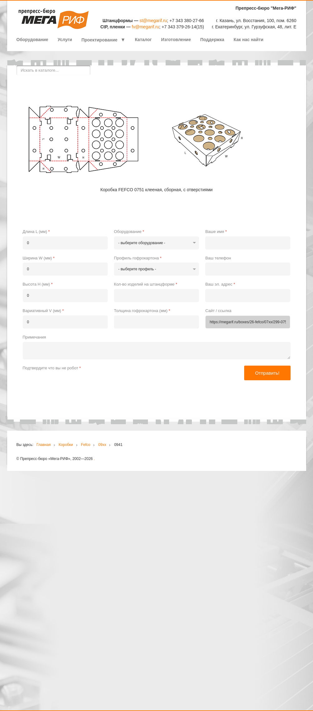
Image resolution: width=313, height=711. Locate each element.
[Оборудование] (156, 242)
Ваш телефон (218, 258)
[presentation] (70, 384)
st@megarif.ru (153, 20)
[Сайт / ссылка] (247, 322)
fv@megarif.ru (145, 26)
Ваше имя (216, 231)
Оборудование (32, 39)
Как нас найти (248, 39)
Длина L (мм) (36, 231)
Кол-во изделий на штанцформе (145, 284)
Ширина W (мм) (39, 258)
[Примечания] (157, 350)
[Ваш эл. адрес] (247, 295)
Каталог (143, 39)
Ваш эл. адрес (220, 284)
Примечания (34, 337)
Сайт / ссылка (218, 310)
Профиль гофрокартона (138, 258)
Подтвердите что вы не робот (52, 368)
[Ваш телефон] (247, 269)
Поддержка (212, 39)
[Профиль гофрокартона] (156, 269)
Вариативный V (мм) (43, 310)
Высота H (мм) (38, 284)
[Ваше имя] (247, 242)
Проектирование (99, 39)
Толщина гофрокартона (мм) (142, 310)
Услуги (65, 39)
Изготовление (176, 39)
